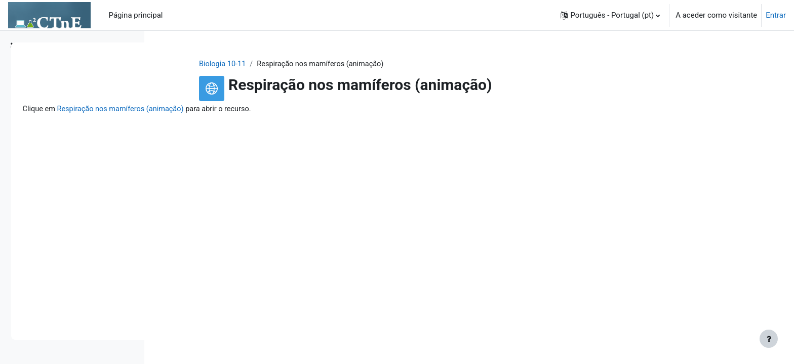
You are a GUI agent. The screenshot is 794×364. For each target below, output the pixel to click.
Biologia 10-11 (283, 64)
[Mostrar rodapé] (769, 339)
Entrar (776, 15)
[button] (610, 15)
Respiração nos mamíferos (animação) (265, 109)
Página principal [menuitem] (136, 15)
